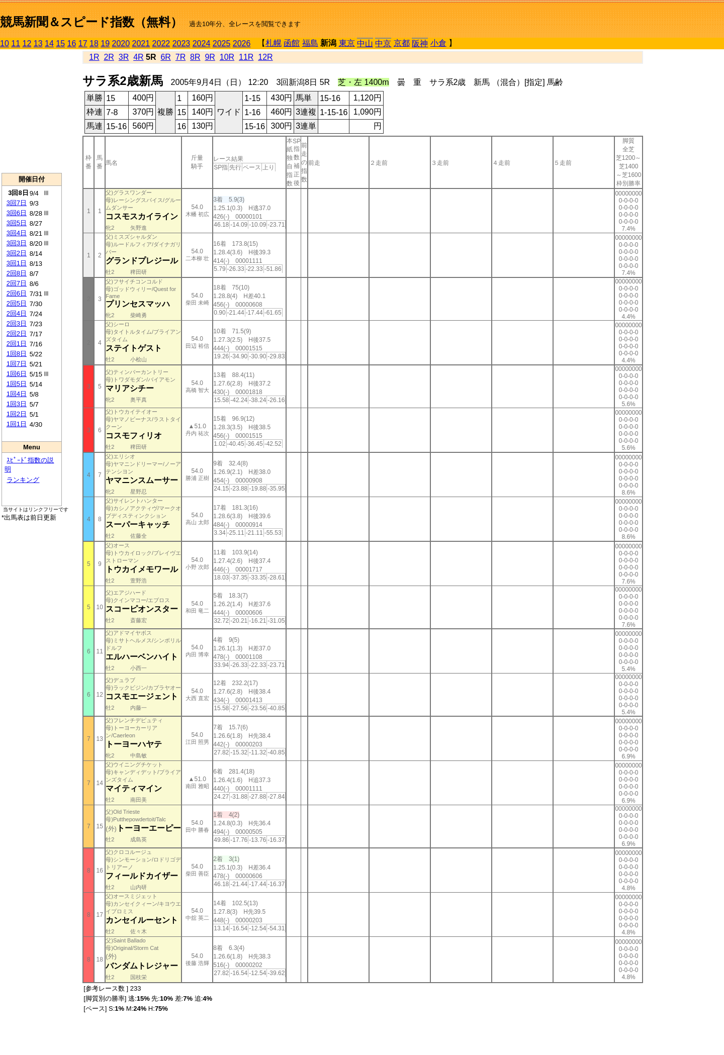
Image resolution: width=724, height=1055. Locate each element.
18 (94, 43)
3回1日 (17, 263)
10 (4, 43)
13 (38, 43)
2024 (202, 43)
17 (82, 43)
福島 (310, 43)
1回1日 (17, 424)
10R (227, 57)
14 (49, 43)
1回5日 (17, 384)
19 (105, 43)
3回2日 (17, 253)
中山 (365, 43)
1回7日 (17, 363)
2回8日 (17, 273)
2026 (242, 43)
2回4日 (17, 313)
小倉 (438, 43)
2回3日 (17, 323)
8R (195, 57)
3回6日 (17, 213)
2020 (121, 43)
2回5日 (17, 303)
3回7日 (17, 203)
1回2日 (17, 414)
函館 (292, 43)
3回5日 (17, 223)
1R (94, 57)
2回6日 (17, 293)
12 (27, 43)
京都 (402, 43)
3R (124, 57)
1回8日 (17, 353)
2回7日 (17, 283)
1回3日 (17, 404)
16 (71, 43)
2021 (141, 43)
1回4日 (17, 394)
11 (15, 43)
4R (138, 57)
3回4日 (17, 233)
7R (180, 57)
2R (109, 57)
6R (165, 57)
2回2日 (17, 333)
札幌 (273, 43)
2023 (181, 43)
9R (210, 57)
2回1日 (17, 343)
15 (60, 43)
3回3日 (17, 243)
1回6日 (17, 373)
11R (246, 57)
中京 (383, 43)
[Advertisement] (32, 111)
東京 (347, 43)
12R (265, 57)
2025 (222, 43)
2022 (161, 43)
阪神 (420, 43)
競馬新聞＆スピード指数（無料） (91, 22)
